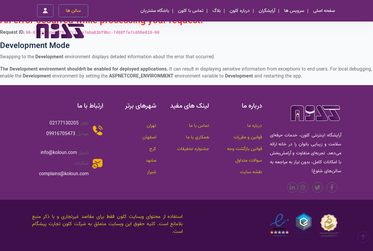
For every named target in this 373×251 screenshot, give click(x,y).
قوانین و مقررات (248, 137)
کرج (152, 149)
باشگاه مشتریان (154, 11)
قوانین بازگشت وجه (244, 149)
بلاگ (216, 11)
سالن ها (73, 11)
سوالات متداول (248, 160)
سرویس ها (294, 11)
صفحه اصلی (324, 11)
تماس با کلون (191, 11)
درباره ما (254, 125)
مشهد (151, 160)
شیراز (151, 172)
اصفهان (149, 137)
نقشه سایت (251, 172)
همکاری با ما (197, 137)
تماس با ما (199, 125)
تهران (151, 125)
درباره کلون (240, 11)
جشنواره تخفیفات (193, 149)
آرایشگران (267, 11)
